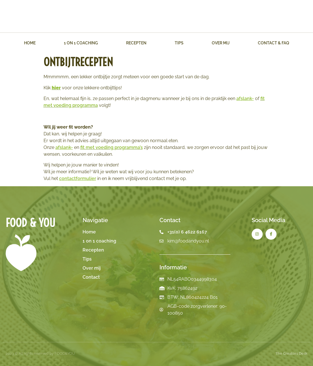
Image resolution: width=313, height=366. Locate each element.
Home (30, 43)
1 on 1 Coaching (81, 43)
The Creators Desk (291, 353)
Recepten (136, 43)
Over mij (221, 43)
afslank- (245, 98)
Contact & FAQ (273, 43)
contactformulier (77, 178)
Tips (179, 43)
